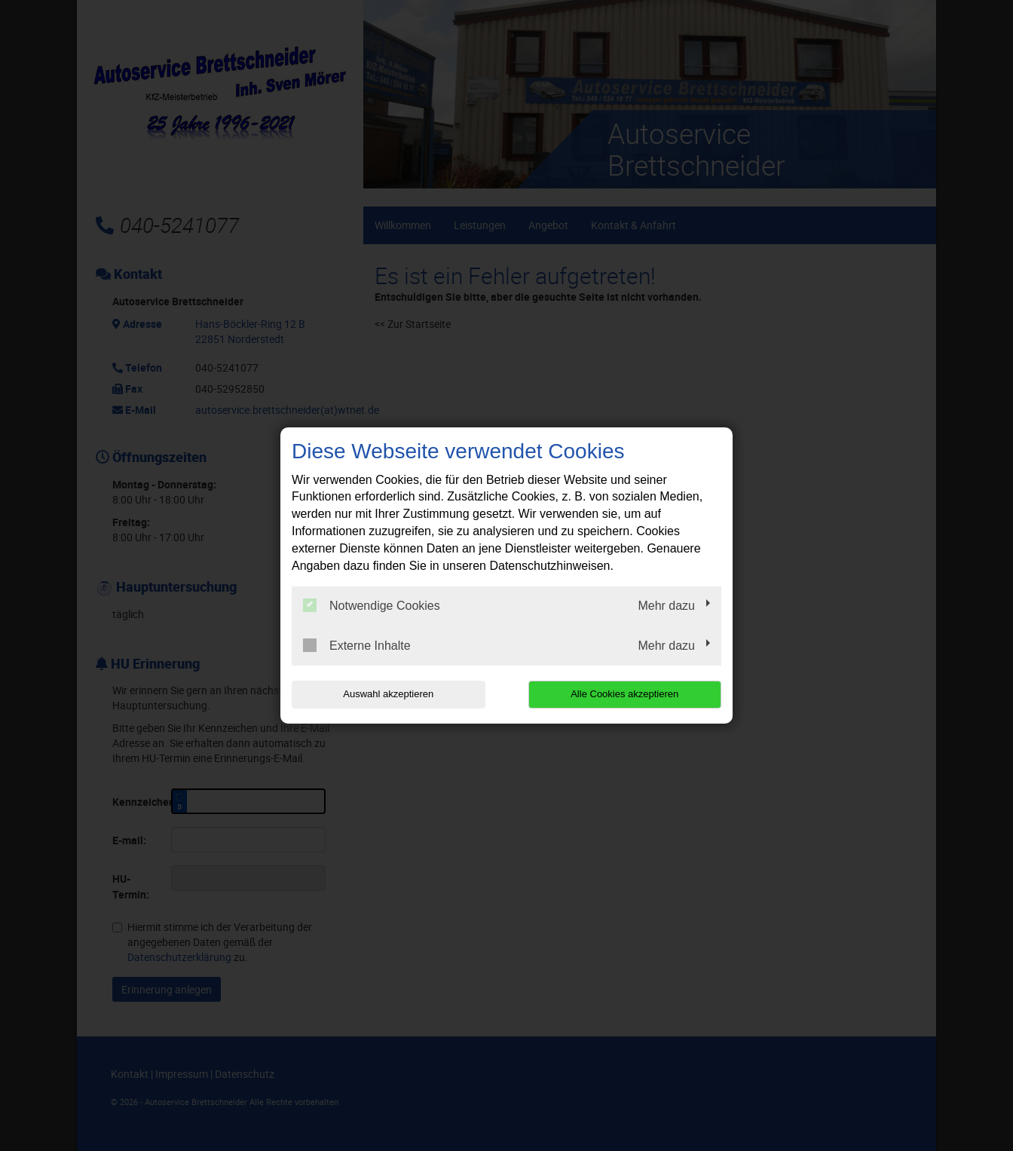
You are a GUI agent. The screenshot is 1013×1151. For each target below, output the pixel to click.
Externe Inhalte (357, 645)
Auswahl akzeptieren (388, 693)
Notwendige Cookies (371, 605)
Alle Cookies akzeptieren (624, 693)
